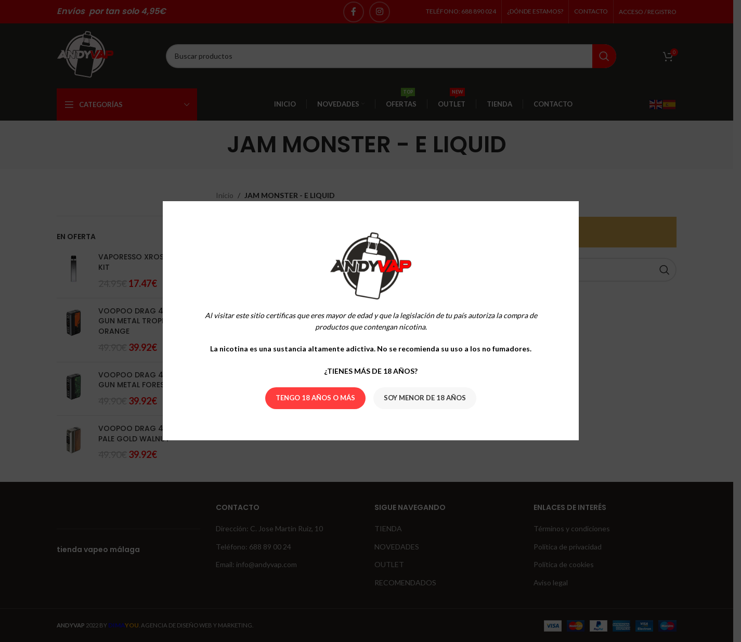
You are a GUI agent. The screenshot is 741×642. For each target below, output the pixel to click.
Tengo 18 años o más (315, 398)
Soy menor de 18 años (425, 398)
